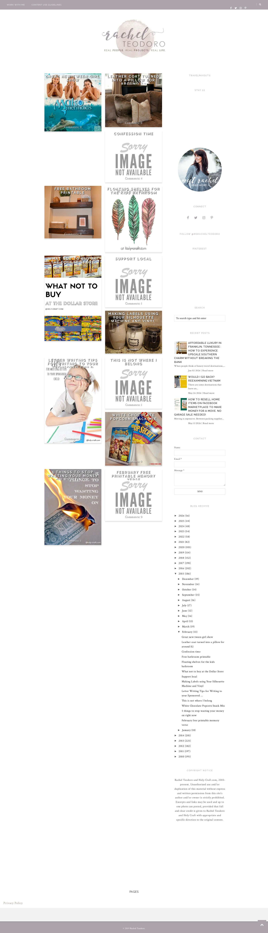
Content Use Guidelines (47, 5)
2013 (182, 741)
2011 (182, 751)
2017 (182, 563)
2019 (182, 552)
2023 (182, 531)
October (187, 589)
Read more (207, 370)
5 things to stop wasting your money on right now (73, 476)
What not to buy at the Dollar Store (72, 260)
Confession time (133, 134)
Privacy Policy (13, 903)
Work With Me (16, 5)
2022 (182, 537)
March (186, 626)
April (185, 621)
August (186, 600)
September (188, 595)
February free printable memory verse (133, 476)
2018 (182, 558)
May (185, 616)
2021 (182, 542)
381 (81, 337)
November (188, 584)
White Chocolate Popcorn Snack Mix (133, 417)
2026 (182, 516)
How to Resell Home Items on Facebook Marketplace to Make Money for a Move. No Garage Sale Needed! (198, 407)
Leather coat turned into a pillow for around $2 (134, 80)
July (184, 605)
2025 (182, 521)
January (186, 730)
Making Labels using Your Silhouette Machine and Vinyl (133, 317)
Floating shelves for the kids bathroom (133, 191)
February (187, 632)
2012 (182, 746)
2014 (182, 735)
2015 (182, 574)
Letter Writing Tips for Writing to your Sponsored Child (73, 363)
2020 (182, 547)
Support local (133, 259)
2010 (182, 756)
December (188, 579)
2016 (182, 568)
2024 (182, 526)
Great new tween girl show (73, 78)
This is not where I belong (133, 362)
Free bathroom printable (73, 191)
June (185, 611)
